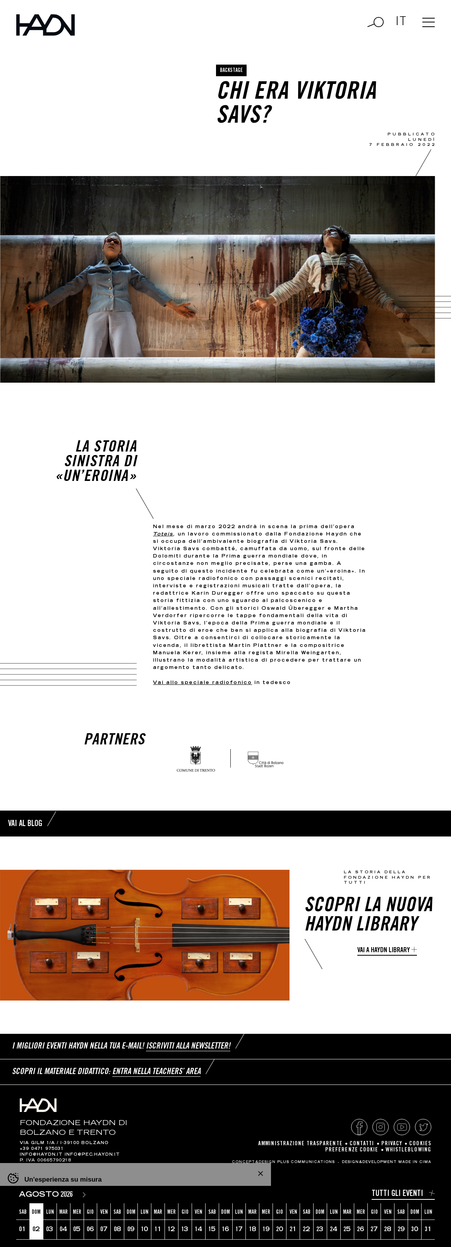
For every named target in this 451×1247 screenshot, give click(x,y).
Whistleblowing (408, 1150)
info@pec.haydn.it (92, 1155)
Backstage (231, 71)
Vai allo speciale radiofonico (202, 683)
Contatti (362, 1144)
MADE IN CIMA (414, 1162)
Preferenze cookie (352, 1150)
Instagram (380, 1127)
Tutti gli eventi (397, 1194)
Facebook (359, 1127)
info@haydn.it (41, 1155)
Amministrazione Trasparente (300, 1144)
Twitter (423, 1127)
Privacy (392, 1144)
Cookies (420, 1144)
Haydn (45, 25)
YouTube (402, 1127)
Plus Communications (306, 1162)
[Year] (68, 1195)
